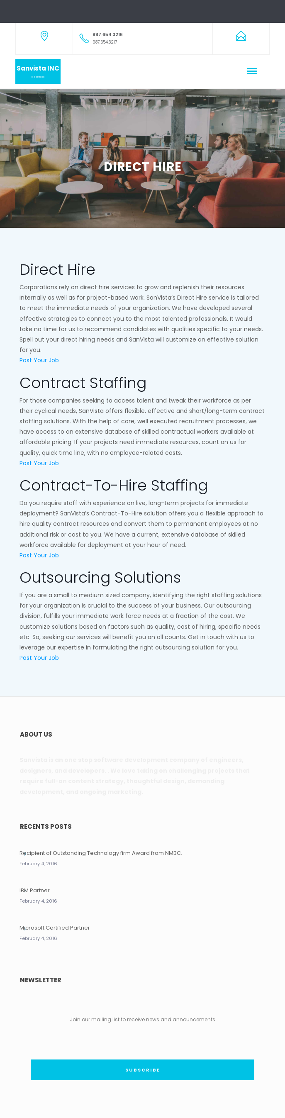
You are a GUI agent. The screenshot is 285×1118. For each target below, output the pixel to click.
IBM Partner (34, 890)
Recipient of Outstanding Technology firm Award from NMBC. (100, 853)
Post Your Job (39, 360)
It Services (38, 76)
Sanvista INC (38, 68)
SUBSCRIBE (142, 1070)
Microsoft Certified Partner (54, 928)
